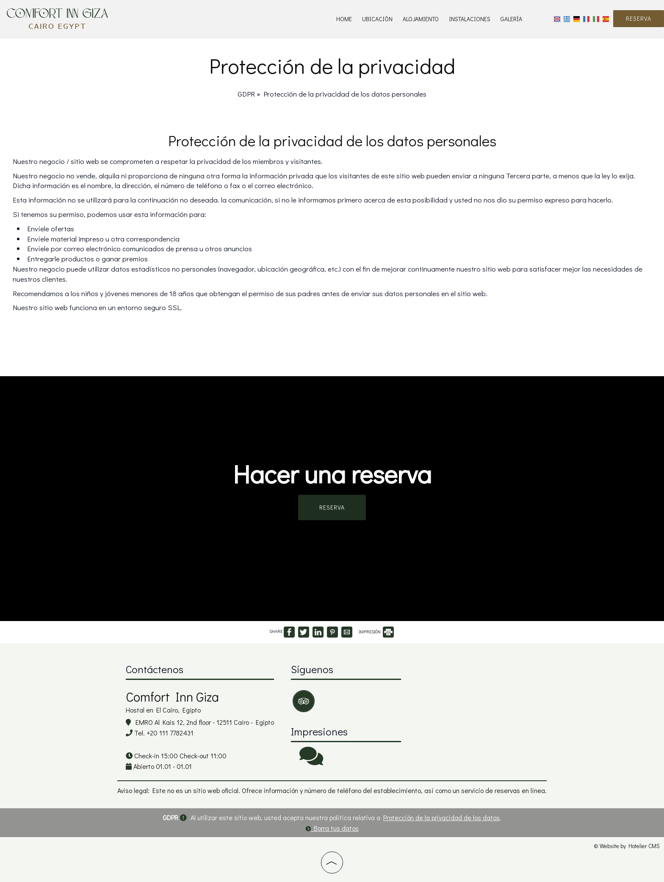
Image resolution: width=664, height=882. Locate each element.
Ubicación (377, 19)
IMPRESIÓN (376, 632)
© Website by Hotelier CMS (627, 846)
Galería (511, 19)
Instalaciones (469, 19)
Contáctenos (154, 669)
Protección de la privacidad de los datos (441, 817)
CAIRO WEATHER (473, 692)
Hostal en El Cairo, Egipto (163, 709)
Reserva (638, 18)
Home (344, 19)
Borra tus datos (332, 828)
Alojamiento (421, 19)
